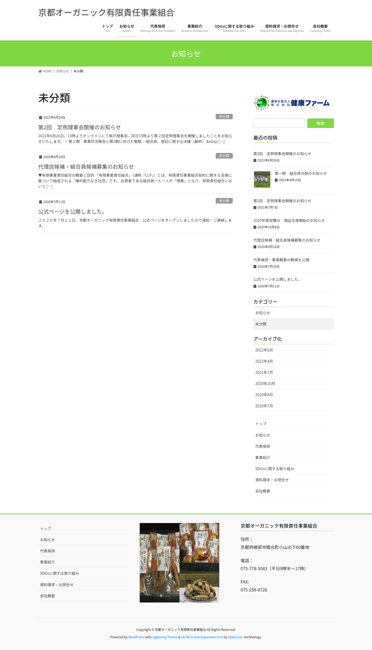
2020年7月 (264, 405)
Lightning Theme (165, 637)
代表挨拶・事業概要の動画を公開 (281, 259)
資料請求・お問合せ (272, 479)
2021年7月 (264, 372)
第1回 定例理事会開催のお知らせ (283, 200)
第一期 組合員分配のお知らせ (301, 173)
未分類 (224, 116)
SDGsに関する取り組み (274, 468)
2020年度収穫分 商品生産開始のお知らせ (289, 220)
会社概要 (262, 491)
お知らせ (262, 312)
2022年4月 (264, 361)
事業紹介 (262, 457)
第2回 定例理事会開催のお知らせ (79, 127)
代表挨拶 (262, 446)
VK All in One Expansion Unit (202, 637)
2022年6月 (264, 350)
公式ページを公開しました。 (73, 211)
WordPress (136, 637)
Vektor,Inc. (236, 637)
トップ (261, 423)
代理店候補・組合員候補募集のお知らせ (86, 166)
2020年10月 (265, 383)
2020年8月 (264, 394)
